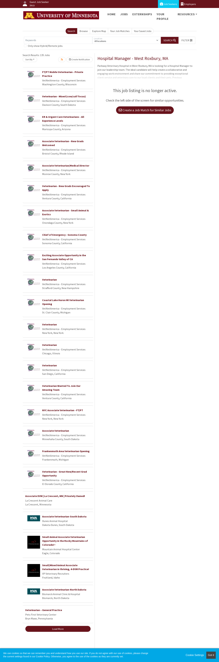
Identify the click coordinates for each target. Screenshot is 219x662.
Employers (188, 4)
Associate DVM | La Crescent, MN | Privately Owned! (55, 496)
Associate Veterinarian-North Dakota (64, 589)
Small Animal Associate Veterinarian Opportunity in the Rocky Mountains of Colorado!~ (65, 540)
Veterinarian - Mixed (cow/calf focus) (64, 96)
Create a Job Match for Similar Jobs (145, 110)
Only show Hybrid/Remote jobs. (45, 45)
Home (111, 14)
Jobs (124, 14)
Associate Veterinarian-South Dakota (64, 516)
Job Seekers (168, 4)
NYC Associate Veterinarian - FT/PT (62, 410)
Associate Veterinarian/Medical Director (65, 165)
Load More (58, 628)
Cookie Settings (195, 655)
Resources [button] (186, 14)
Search (71, 31)
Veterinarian (49, 279)
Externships (142, 14)
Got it (211, 655)
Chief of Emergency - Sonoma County (64, 234)
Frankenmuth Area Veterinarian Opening (66, 451)
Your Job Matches (120, 31)
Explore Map (99, 31)
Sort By (29, 59)
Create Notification (79, 59)
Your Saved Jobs (142, 31)
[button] (187, 40)
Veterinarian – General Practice (43, 610)
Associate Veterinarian (55, 430)
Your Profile (163, 16)
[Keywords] (58, 40)
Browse (83, 31)
